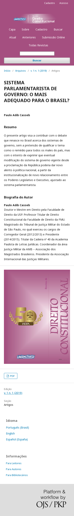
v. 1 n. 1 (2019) (39, 70)
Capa (12, 29)
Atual (12, 37)
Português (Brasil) (17, 427)
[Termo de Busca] (37, 53)
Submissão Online (53, 37)
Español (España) (17, 439)
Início (7, 70)
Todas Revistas (38, 45)
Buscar (58, 29)
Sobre (25, 29)
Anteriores (29, 37)
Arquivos (20, 70)
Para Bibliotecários (17, 475)
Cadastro (41, 29)
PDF (12, 376)
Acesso (63, 3)
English (10, 433)
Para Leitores (14, 463)
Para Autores (13, 469)
